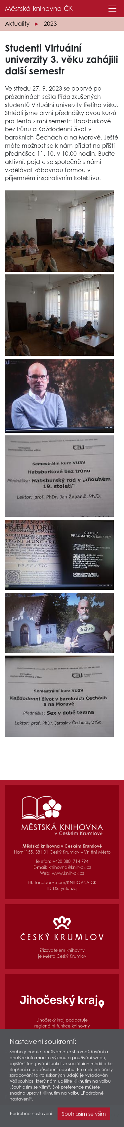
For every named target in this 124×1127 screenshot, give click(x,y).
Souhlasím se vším (84, 1116)
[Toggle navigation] (112, 8)
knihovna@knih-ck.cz (70, 867)
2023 (50, 23)
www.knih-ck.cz (68, 873)
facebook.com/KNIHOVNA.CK (66, 882)
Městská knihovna (39, 9)
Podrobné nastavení (31, 1116)
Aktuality (17, 23)
